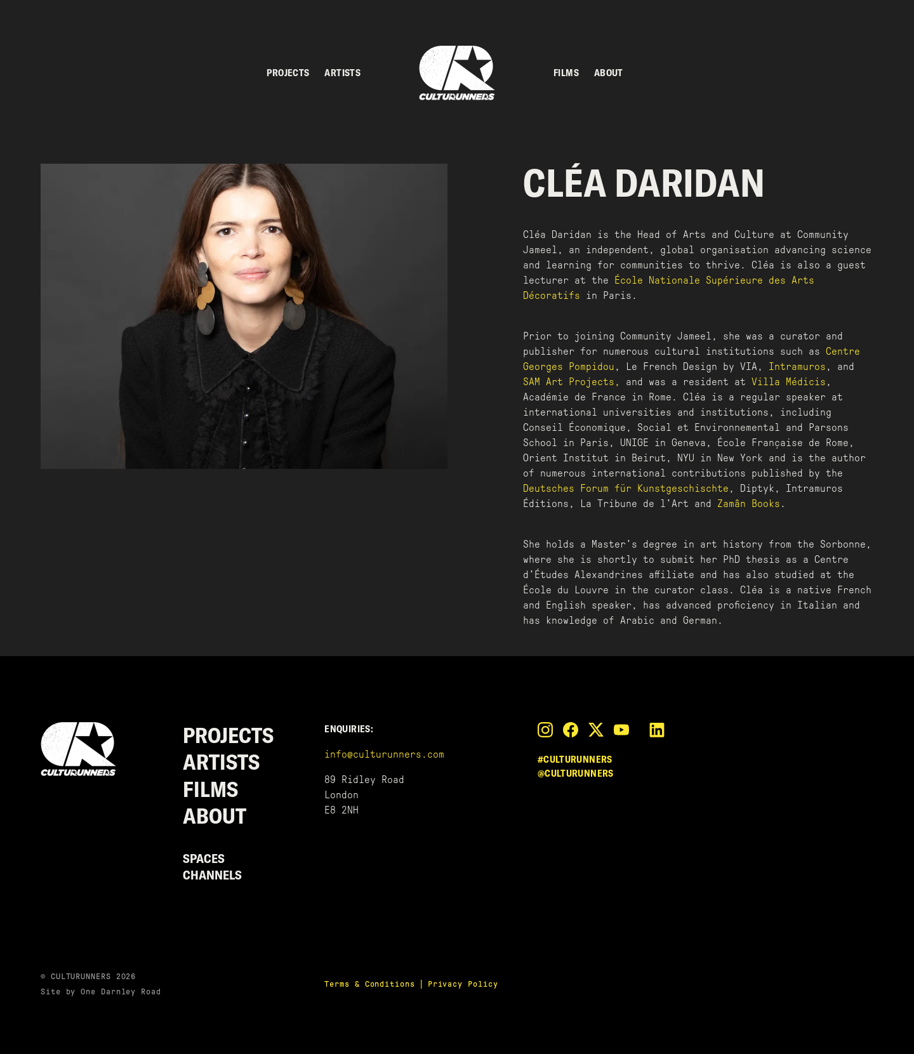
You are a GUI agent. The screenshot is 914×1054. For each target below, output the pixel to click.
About (608, 73)
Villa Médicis (789, 381)
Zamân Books (748, 503)
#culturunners (575, 759)
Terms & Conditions (369, 984)
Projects (288, 73)
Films (566, 73)
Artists (342, 73)
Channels (212, 875)
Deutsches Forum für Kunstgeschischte (626, 488)
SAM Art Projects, (571, 381)
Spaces (204, 858)
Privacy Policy (463, 984)
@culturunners (576, 773)
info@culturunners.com (384, 754)
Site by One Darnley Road (101, 991)
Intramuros (797, 366)
